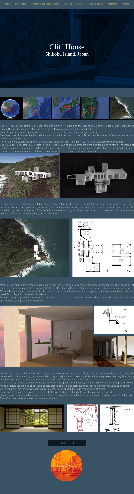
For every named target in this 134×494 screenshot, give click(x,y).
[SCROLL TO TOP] (67, 443)
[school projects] (66, 466)
